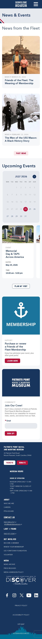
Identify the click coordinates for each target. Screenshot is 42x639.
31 (26, 216)
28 (12, 216)
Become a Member (11, 543)
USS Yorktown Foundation (15, 551)
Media (6, 561)
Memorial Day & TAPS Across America (15, 253)
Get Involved (10, 539)
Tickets (9, 463)
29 (17, 216)
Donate (22, 463)
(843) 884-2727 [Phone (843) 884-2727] (10, 522)
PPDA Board (9, 511)
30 (21, 216)
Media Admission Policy (14, 572)
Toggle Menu (35, 4)
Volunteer (8, 555)
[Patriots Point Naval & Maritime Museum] (21, 4)
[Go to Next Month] (34, 176)
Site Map (21, 624)
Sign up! (10, 434)
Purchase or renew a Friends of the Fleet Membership (15, 346)
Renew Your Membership (14, 547)
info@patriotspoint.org (13, 524)
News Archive (9, 564)
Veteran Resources (21, 633)
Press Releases (10, 568)
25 (30, 209)
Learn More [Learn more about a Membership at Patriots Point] (12, 361)
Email (9, 420)
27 (8, 216)
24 (25, 209)
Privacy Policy (21, 606)
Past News (21, 153)
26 (34, 209)
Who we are (9, 503)
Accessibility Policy (21, 615)
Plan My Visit (21, 286)
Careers (7, 507)
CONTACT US (9, 517)
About (7, 500)
